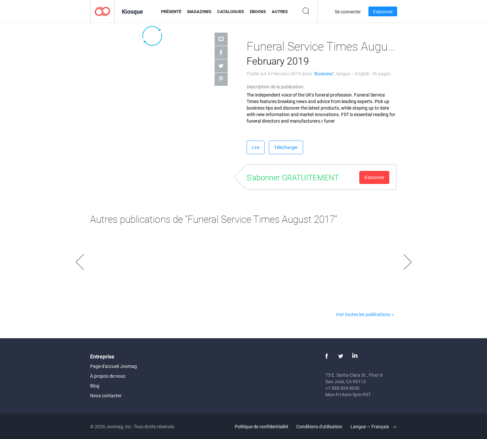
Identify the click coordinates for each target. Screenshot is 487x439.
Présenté (171, 11)
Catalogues (230, 11)
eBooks (258, 11)
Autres (280, 11)
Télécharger (286, 147)
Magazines (199, 11)
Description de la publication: (275, 86)
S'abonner (383, 11)
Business (324, 73)
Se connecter (348, 11)
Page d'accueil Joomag (113, 366)
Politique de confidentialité (261, 426)
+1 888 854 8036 (342, 388)
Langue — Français (373, 426)
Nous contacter (106, 395)
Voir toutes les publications (363, 314)
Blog (94, 386)
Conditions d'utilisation (319, 426)
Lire (255, 147)
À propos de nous (107, 376)
